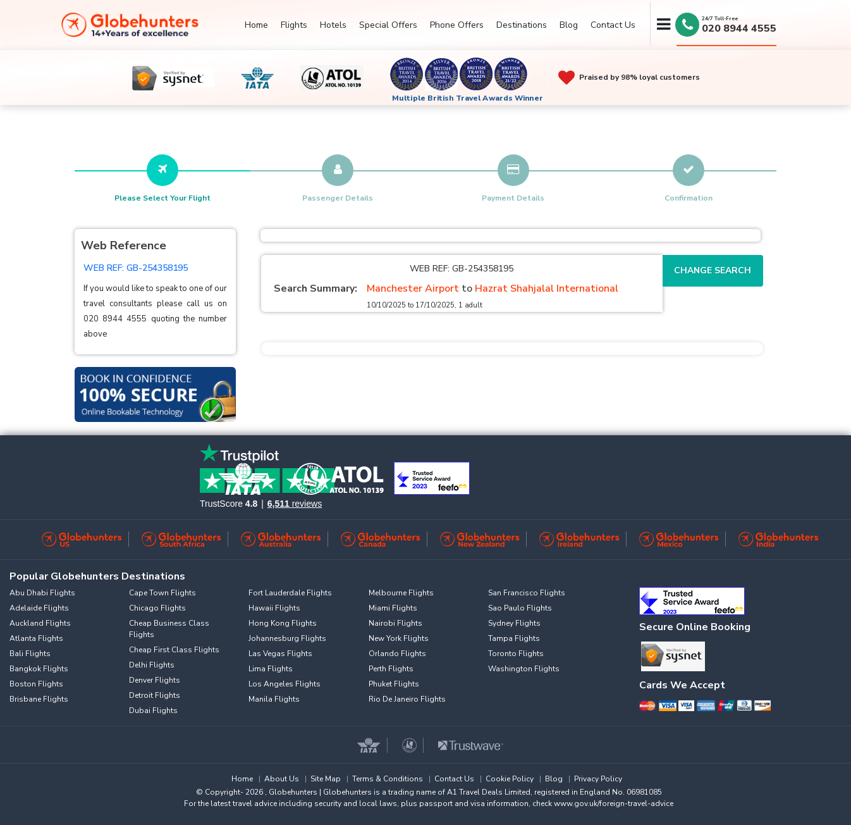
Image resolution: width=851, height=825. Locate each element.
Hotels (333, 25)
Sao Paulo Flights (520, 608)
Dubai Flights (153, 710)
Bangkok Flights (38, 669)
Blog (569, 25)
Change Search (712, 270)
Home (256, 25)
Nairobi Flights (395, 623)
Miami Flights (393, 608)
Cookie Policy (510, 779)
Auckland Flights (40, 623)
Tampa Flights (514, 638)
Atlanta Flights (36, 638)
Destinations (521, 25)
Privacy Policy (598, 779)
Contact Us (613, 25)
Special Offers (388, 25)
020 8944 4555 (739, 28)
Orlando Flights (397, 653)
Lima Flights (270, 669)
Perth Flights (391, 669)
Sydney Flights (514, 623)
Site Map (325, 779)
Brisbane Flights (38, 699)
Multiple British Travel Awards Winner (467, 98)
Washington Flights (524, 669)
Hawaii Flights (274, 608)
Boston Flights (36, 684)
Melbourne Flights (401, 593)
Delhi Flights (151, 665)
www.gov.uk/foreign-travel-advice (613, 803)
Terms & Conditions (387, 779)
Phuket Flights (394, 684)
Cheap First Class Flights (174, 650)
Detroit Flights (154, 695)
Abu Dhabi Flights (42, 593)
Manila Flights (274, 699)
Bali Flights (30, 653)
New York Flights (399, 638)
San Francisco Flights (526, 593)
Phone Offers (457, 25)
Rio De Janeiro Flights (407, 699)
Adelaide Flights (39, 608)
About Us (281, 779)
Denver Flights (154, 680)
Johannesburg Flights (287, 638)
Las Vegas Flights (280, 653)
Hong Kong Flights (282, 623)
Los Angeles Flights (284, 684)
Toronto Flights (516, 653)
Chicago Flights (157, 608)
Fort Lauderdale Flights (290, 593)
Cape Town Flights (162, 593)
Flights (294, 25)
